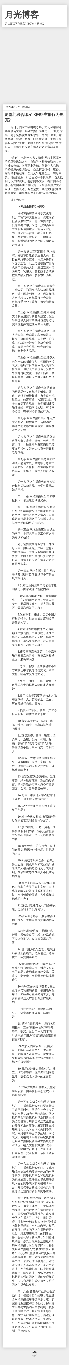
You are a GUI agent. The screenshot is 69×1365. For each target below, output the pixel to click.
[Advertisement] (34, 63)
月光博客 (22, 14)
